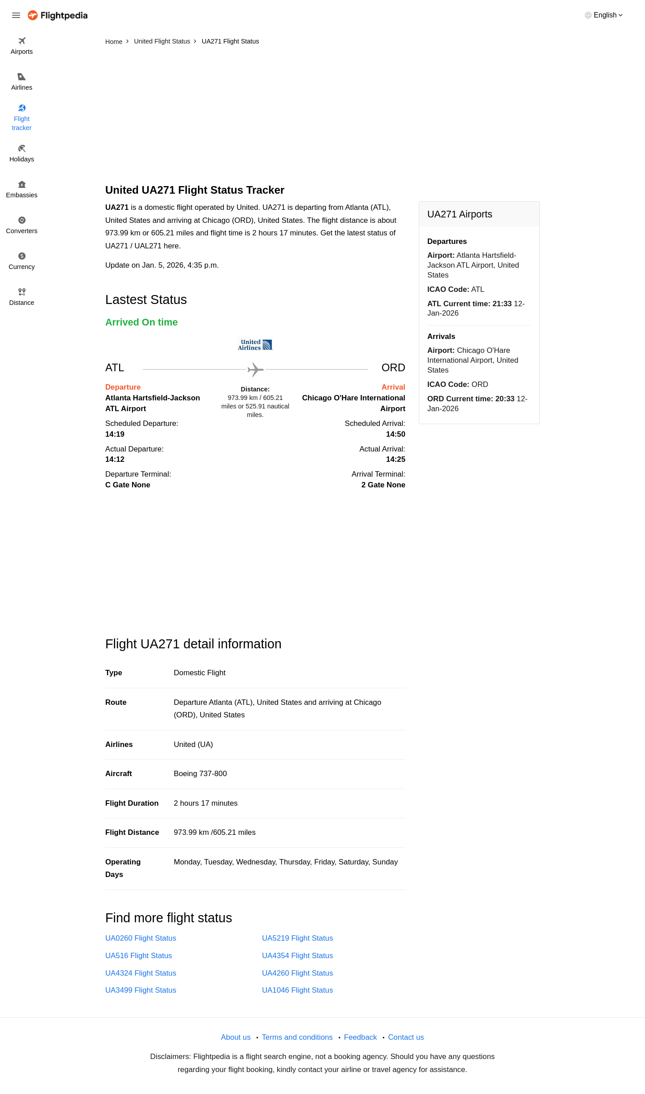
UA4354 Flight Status (297, 955)
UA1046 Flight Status (297, 990)
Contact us (406, 1037)
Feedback (360, 1037)
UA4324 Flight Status (140, 973)
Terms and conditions (297, 1037)
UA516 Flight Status (138, 955)
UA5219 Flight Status (297, 938)
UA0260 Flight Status (140, 938)
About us (235, 1037)
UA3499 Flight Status (140, 990)
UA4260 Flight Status (297, 973)
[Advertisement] (322, 116)
